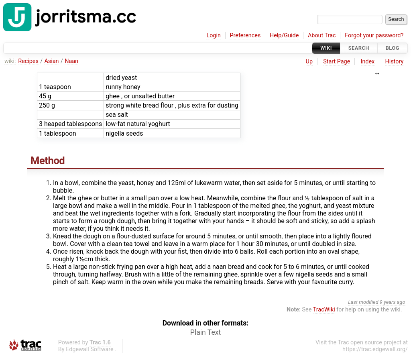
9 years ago (392, 302)
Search (358, 48)
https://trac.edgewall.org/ (375, 349)
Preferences (245, 35)
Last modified (363, 302)
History (394, 61)
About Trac (322, 35)
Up (309, 61)
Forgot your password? (374, 35)
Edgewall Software (90, 349)
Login (213, 35)
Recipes (28, 61)
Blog (392, 48)
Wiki (326, 48)
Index (368, 61)
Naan (71, 61)
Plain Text (205, 332)
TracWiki (324, 309)
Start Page (336, 61)
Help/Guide (284, 35)
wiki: (10, 61)
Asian (51, 61)
